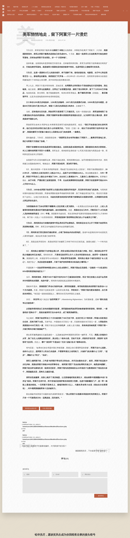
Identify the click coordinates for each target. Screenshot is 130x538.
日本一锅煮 (84, 7)
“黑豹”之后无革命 (61, 10)
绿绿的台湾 (25, 7)
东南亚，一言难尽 (36, 10)
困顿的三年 (66, 14)
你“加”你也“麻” (49, 10)
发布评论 (101, 496)
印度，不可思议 (95, 7)
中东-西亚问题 (85, 10)
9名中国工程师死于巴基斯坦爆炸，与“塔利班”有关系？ (44, 446)
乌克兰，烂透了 (11, 10)
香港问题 (105, 7)
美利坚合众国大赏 (46, 7)
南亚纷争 (20, 14)
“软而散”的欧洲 (73, 7)
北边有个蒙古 (56, 14)
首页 (8, 7)
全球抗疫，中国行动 (60, 7)
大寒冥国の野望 (73, 10)
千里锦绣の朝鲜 (77, 14)
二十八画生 (35, 7)
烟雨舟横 (103, 14)
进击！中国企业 (44, 14)
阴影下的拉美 (96, 10)
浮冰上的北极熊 (23, 10)
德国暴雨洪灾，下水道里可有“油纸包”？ (91, 451)
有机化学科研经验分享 (91, 14)
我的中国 (15, 7)
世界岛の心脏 (11, 14)
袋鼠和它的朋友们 (31, 14)
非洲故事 (106, 10)
